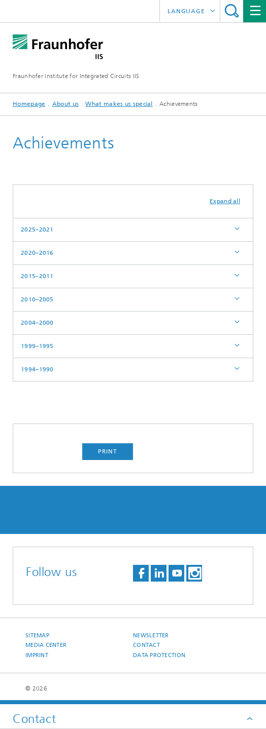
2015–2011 (37, 276)
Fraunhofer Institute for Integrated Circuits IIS (76, 76)
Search (231, 11)
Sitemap (37, 635)
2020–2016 (37, 252)
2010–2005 (37, 299)
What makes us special (118, 103)
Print (107, 451)
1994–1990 (37, 369)
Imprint (36, 655)
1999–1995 (37, 346)
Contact (146, 645)
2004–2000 (37, 322)
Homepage (29, 103)
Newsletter (151, 635)
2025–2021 (37, 229)
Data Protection (159, 655)
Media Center (45, 645)
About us (65, 103)
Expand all (225, 201)
